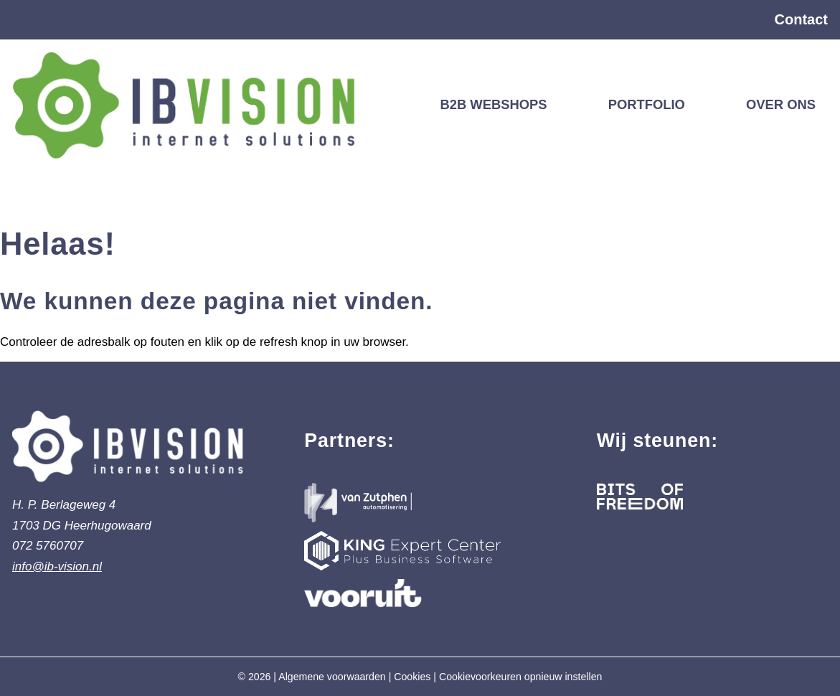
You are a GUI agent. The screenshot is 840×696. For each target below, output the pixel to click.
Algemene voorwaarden (332, 676)
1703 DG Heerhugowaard (81, 525)
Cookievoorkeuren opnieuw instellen (520, 676)
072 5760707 (47, 545)
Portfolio (646, 104)
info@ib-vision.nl (57, 566)
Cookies (412, 676)
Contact (801, 19)
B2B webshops (493, 104)
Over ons (781, 104)
